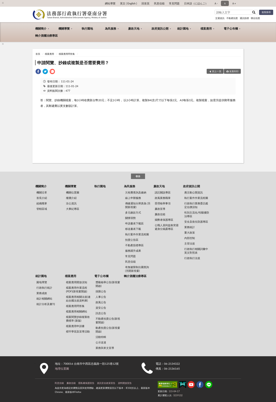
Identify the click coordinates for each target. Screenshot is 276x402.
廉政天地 (133, 28)
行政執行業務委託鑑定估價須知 (196, 205)
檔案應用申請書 (75, 326)
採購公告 (101, 291)
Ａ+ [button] (234, 3)
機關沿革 (41, 192)
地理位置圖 (62, 368)
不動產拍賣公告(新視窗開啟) (108, 320)
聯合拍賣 (255, 18)
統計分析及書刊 (45, 304)
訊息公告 (101, 313)
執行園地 (87, 28)
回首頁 (145, 3)
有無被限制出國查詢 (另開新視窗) (137, 268)
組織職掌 (41, 203)
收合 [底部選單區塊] (138, 176)
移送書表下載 (133, 228)
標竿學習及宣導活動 (78, 331)
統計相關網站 (44, 298)
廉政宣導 (160, 208)
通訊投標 (244, 18)
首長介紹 (41, 197)
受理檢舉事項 (163, 203)
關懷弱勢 (130, 217)
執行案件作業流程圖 (137, 234)
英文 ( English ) (128, 3)
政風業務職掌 (163, 197)
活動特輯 (101, 336)
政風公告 (101, 302)
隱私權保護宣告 (86, 383)
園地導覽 (41, 282)
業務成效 (41, 293)
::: (3, 2)
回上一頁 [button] (216, 71)
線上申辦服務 (133, 197)
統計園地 (183, 28)
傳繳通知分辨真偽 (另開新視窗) (137, 205)
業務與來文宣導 (105, 347)
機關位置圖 (72, 192)
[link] (38, 72)
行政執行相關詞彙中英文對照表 (196, 250)
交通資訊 (219, 18)
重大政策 (189, 232)
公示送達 (101, 342)
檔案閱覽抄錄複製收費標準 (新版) (78, 318)
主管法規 (189, 243)
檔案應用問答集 (67, 53)
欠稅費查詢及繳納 (135, 192)
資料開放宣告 (125, 383)
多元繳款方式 (133, 212)
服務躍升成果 (133, 250)
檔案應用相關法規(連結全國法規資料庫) (78, 298)
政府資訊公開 (160, 28)
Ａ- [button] (216, 3)
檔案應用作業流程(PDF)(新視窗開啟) (76, 289)
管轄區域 (41, 208)
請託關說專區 (163, 192)
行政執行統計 (44, 287)
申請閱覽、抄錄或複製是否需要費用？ (73, 62)
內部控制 (189, 238)
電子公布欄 (231, 28)
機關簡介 (40, 28)
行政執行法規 (192, 258)
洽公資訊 (71, 203)
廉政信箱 (160, 214)
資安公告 (101, 307)
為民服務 (110, 28)
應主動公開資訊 (193, 192)
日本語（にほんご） (196, 3)
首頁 (38, 53)
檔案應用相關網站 (76, 311)
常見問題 (174, 3)
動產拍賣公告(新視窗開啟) (108, 329)
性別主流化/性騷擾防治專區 (196, 214)
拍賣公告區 (131, 239)
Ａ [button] (225, 3)
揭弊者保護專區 (164, 219)
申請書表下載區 (134, 223)
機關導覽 (64, 28)
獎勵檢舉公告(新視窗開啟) (108, 284)
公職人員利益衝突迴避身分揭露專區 (166, 227)
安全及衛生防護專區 (196, 221)
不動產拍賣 (232, 18)
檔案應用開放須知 (76, 282)
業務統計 (189, 227)
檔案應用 (206, 28)
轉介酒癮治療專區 (46, 35)
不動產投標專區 (134, 245)
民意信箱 (159, 3)
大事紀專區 (72, 208)
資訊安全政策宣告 (106, 383)
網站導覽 (110, 3)
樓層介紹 (71, 197)
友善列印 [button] (234, 71)
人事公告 (101, 296)
